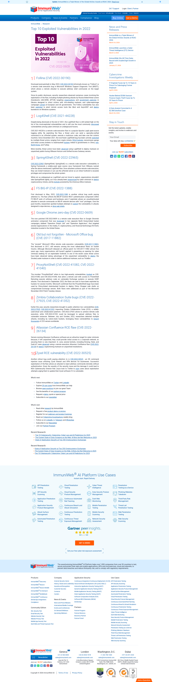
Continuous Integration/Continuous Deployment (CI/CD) (92, 581)
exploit (75, 204)
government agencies (88, 100)
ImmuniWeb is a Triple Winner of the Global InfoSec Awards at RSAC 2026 (122, 37)
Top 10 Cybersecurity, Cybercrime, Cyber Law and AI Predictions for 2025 (62, 435)
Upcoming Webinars (60, 613)
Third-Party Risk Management (121, 500)
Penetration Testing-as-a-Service (123, 486)
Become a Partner (80, 616)
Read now (115, 2)
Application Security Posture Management (43, 506)
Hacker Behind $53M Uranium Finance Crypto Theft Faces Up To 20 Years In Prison (122, 98)
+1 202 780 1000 (106, 655)
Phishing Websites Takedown (122, 493)
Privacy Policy (77, 673)
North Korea (35, 145)
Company (58, 578)
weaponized (72, 180)
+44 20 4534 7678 (85, 655)
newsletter (53, 397)
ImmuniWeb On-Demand (39, 591)
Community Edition (38, 608)
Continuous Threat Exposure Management (70, 520)
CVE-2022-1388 (62, 194)
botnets (57, 182)
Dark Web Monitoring (94, 500)
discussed (95, 124)
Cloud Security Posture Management (70, 493)
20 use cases (47, 386)
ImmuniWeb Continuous (39, 597)
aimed (42, 105)
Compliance (34, 602)
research (48, 408)
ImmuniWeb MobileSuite (39, 594)
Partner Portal (78, 618)
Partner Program (49, 426)
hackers (67, 143)
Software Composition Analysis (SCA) (86, 596)
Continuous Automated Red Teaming (70, 500)
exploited (39, 107)
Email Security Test (37, 613)
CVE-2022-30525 (76, 359)
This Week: (118, 13)
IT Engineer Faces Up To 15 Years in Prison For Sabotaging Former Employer (122, 85)
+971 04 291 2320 (128, 655)
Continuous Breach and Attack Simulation (70, 506)
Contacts (57, 591)
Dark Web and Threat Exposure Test (42, 624)
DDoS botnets (77, 140)
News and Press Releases (62, 603)
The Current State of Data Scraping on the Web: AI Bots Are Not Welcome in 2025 (66, 437)
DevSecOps (78, 602)
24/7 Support (114, 9)
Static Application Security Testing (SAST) (87, 594)
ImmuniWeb (35, 24)
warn (77, 369)
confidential (128, 141)
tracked (89, 274)
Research (46, 24)
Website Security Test (37, 616)
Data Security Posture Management (98, 493)
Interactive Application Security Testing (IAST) (88, 586)
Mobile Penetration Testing (97, 506)
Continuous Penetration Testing (70, 513)
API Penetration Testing (40, 486)
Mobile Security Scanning (95, 513)
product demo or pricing (56, 411)
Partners (77, 607)
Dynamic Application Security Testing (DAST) (88, 589)
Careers (56, 594)
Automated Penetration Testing (43, 520)
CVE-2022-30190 (66, 84)
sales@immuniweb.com (63, 657)
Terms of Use (63, 673)
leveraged (60, 221)
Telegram (58, 420)
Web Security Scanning (120, 520)
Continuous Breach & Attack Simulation (123, 604)
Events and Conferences (62, 608)
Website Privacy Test (37, 619)
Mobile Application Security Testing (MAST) (88, 591)
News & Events (60, 599)
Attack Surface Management (40, 513)
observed (64, 149)
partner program (60, 391)
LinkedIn (66, 383)
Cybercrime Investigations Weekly (121, 76)
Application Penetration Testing (43, 500)
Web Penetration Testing (122, 513)
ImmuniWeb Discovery (38, 581)
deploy (96, 107)
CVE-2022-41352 (47, 309)
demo (46, 394)
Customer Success (60, 589)
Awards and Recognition (62, 586)
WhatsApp (70, 420)
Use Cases (115, 578)
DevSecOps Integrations (38, 599)
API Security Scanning (39, 493)
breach (96, 319)
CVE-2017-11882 (91, 244)
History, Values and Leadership (64, 584)
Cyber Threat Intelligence (94, 486)
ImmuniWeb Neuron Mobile (40, 588)
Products (34, 578)
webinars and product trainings (60, 414)
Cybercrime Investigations (53, 417)
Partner (135, 9)
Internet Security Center (90, 13)
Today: (131, 13)
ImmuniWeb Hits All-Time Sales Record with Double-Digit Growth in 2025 (122, 60)
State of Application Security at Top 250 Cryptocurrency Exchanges (60, 440)
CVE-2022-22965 (37, 164)
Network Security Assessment (96, 520)
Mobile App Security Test (38, 621)
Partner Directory (79, 613)
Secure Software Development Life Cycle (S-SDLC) (90, 584)
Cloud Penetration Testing (68, 486)
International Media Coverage (63, 605)
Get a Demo (84, 543)
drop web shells (58, 206)
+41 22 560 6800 (63, 655)
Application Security (82, 578)
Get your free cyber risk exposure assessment (84, 551)
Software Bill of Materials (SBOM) (85, 599)
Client (129, 9)
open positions (47, 388)
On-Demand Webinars (61, 610)
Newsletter (53, 423)
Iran (97, 143)
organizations (69, 100)
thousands (35, 321)
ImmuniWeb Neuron (38, 585)
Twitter (56, 383)
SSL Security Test (36, 611)
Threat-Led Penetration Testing (123, 506)
